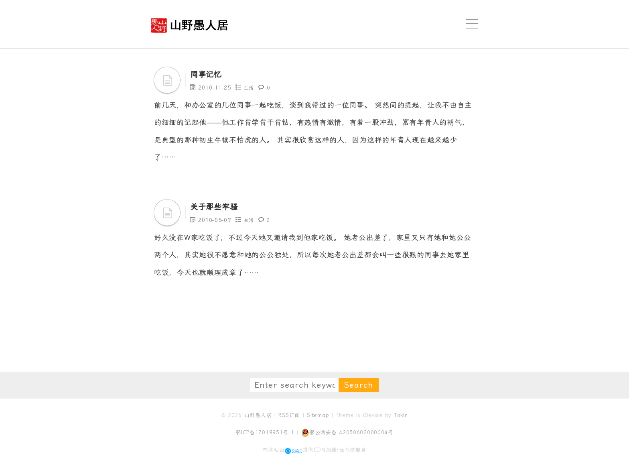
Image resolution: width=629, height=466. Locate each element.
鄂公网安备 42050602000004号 (347, 432)
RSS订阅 (289, 414)
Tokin (401, 414)
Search (358, 384)
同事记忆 (210, 73)
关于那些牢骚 (220, 206)
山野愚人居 (258, 414)
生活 (250, 87)
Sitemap (318, 414)
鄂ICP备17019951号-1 (264, 432)
